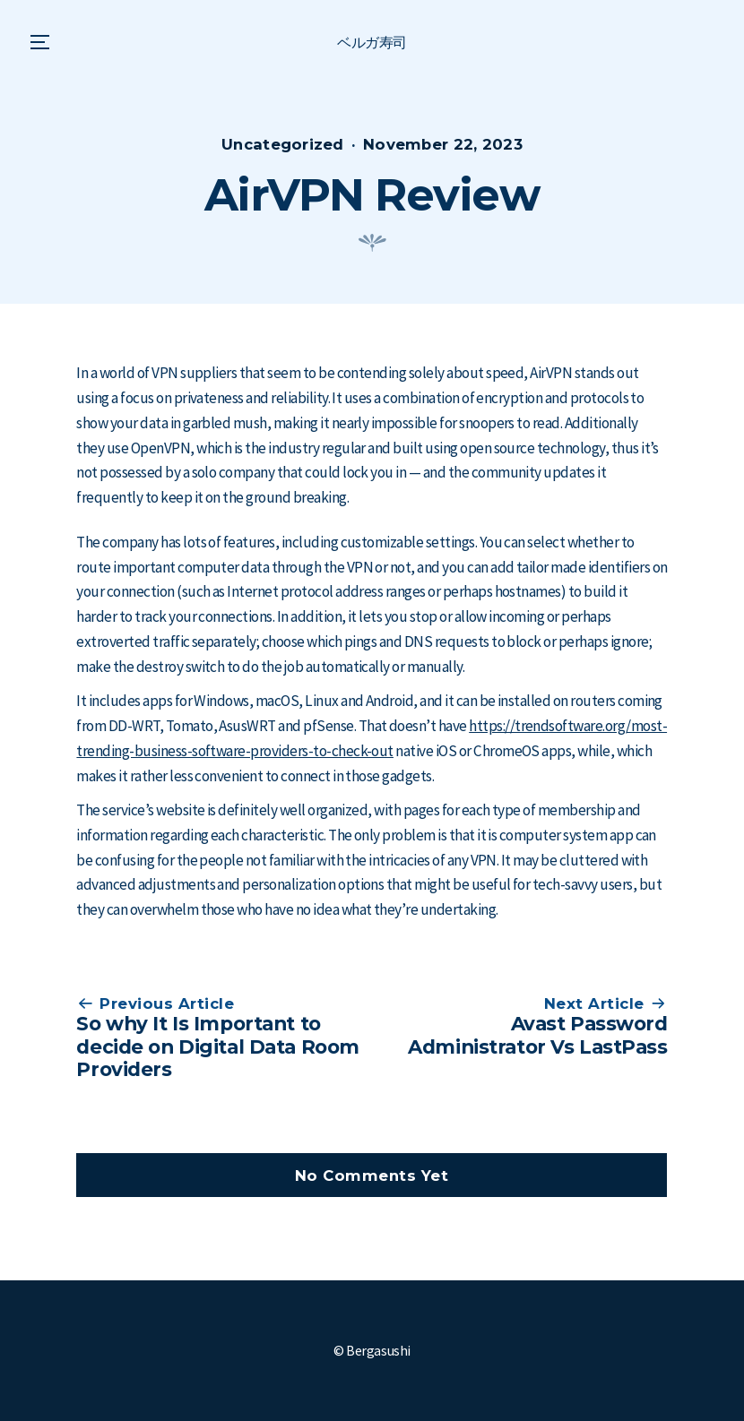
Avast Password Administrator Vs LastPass (537, 1035)
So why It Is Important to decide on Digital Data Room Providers (217, 1046)
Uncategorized (282, 144)
